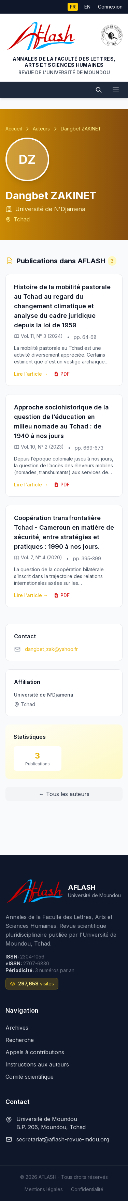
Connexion (110, 7)
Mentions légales (44, 1189)
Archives (16, 1027)
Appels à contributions (34, 1052)
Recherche (19, 1039)
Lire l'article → (31, 374)
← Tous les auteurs (64, 794)
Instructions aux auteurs (37, 1064)
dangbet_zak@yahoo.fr (51, 649)
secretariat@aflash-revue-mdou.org (62, 1139)
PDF (62, 374)
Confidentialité (87, 1189)
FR (73, 7)
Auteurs (41, 128)
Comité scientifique (29, 1076)
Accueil (13, 128)
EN (87, 7)
